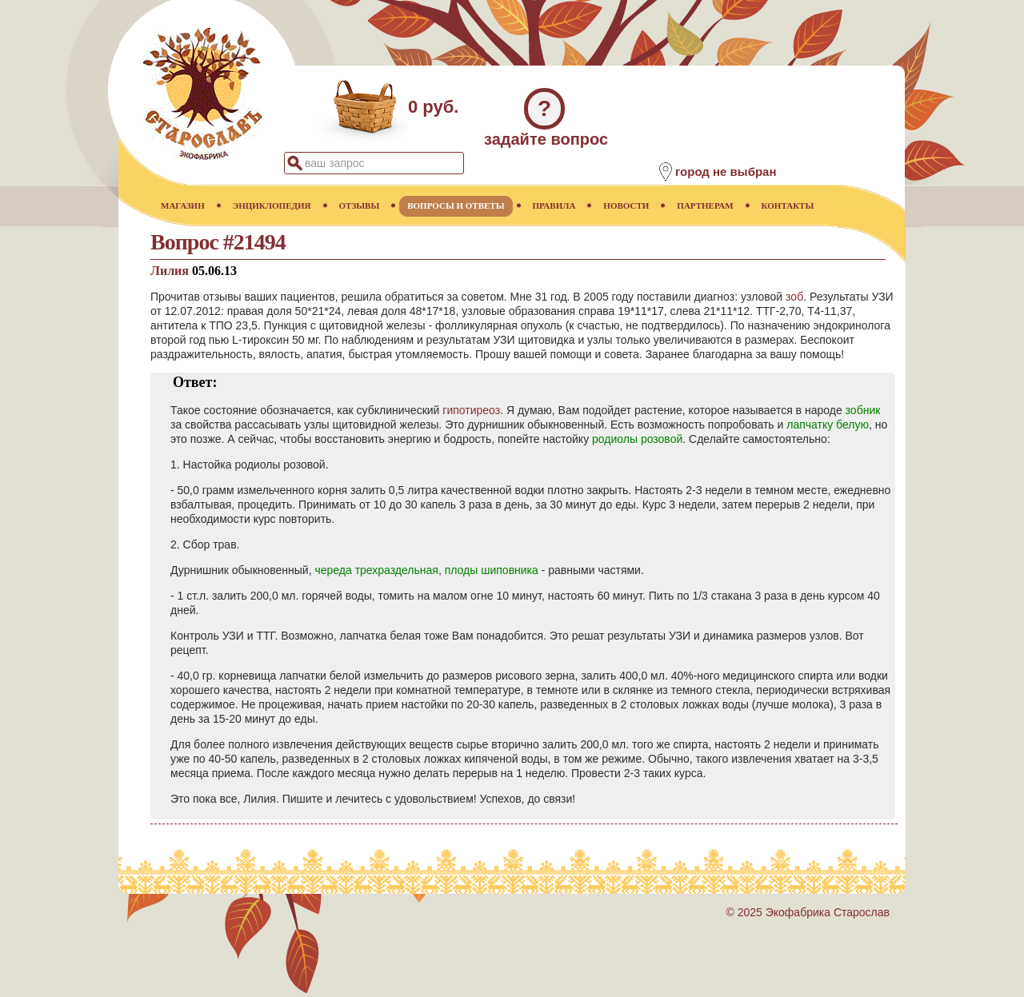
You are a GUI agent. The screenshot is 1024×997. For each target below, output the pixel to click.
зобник (863, 410)
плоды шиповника (491, 570)
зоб (794, 296)
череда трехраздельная (376, 570)
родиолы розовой (637, 439)
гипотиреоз (471, 410)
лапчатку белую (827, 424)
